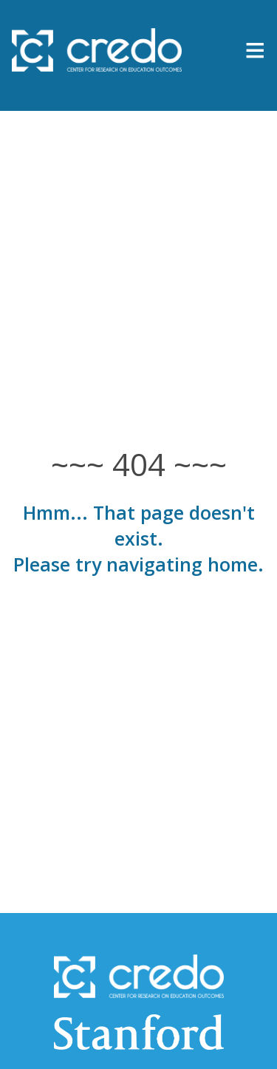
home (233, 564)
